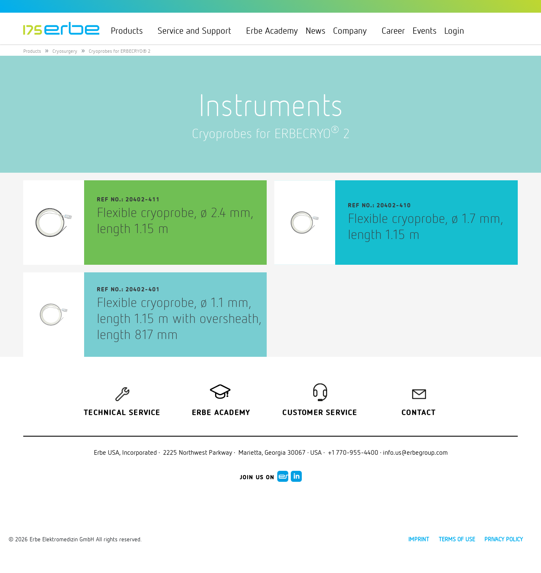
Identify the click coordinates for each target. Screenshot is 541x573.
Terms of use (457, 539)
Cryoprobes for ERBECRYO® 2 (119, 51)
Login (457, 30)
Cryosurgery (64, 51)
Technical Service (122, 413)
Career (393, 30)
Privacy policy (503, 539)
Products (130, 30)
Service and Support (198, 30)
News (315, 30)
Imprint (418, 539)
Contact (419, 413)
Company (353, 30)
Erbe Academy (272, 30)
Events (425, 30)
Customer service (319, 413)
